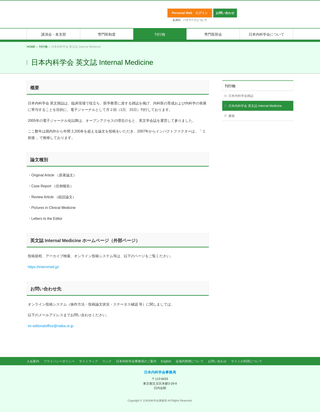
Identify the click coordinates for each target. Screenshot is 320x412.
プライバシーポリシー (59, 361)
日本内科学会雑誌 (240, 96)
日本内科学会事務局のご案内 (136, 361)
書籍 (231, 116)
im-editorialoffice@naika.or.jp (50, 326)
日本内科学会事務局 (160, 372)
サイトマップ (88, 361)
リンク (107, 361)
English (166, 361)
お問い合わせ (217, 361)
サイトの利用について (246, 361)
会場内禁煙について (190, 361)
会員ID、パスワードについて (189, 20)
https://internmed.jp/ (43, 267)
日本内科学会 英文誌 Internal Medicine (255, 106)
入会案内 (33, 361)
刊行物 (230, 86)
